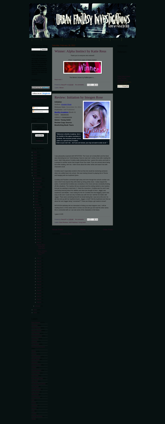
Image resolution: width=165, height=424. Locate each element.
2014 (35, 170)
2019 (35, 155)
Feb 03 (39, 296)
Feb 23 (39, 227)
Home (36, 39)
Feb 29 (39, 210)
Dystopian (35, 362)
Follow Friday (36, 373)
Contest (34, 413)
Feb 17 (39, 258)
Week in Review (36, 330)
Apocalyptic (35, 386)
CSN (33, 411)
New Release (36, 333)
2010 (35, 312)
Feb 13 (39, 270)
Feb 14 (39, 267)
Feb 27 (39, 216)
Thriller (34, 419)
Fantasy (34, 354)
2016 (35, 164)
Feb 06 (39, 290)
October (38, 184)
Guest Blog (35, 339)
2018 (35, 158)
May (36, 199)
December (38, 178)
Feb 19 (39, 239)
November (38, 181)
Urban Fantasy (36, 328)
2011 (35, 310)
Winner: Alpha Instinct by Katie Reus (80, 51)
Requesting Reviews (51, 39)
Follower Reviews (37, 416)
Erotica (34, 403)
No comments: (79, 85)
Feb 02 (39, 299)
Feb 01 (39, 302)
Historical (34, 405)
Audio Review (36, 397)
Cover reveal (35, 359)
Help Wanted (35, 392)
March (37, 204)
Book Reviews (63, 222)
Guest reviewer (36, 389)
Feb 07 (39, 287)
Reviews (116, 39)
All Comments (38, 111)
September (38, 187)
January (38, 306)
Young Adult (82, 222)
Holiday (34, 367)
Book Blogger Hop (37, 378)
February (38, 207)
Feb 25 (39, 222)
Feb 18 (39, 242)
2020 (35, 152)
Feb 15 (39, 264)
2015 (35, 167)
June (37, 196)
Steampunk (35, 394)
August (37, 190)
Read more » (58, 79)
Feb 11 (39, 276)
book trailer (35, 375)
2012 (35, 175)
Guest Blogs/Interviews (87, 39)
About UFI (68, 39)
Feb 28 (39, 213)
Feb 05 (39, 293)
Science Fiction (36, 365)
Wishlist (104, 39)
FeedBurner (39, 141)
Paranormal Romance (38, 347)
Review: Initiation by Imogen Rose (79, 97)
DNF (33, 400)
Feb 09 (39, 281)
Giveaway (34, 325)
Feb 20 (39, 236)
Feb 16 (39, 261)
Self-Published (73, 222)
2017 (35, 161)
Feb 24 (39, 225)
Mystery (34, 408)
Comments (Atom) (66, 234)
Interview (34, 341)
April (36, 201)
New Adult (35, 381)
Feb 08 (39, 284)
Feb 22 (39, 230)
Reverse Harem (36, 370)
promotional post (37, 336)
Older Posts (108, 229)
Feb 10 (39, 279)
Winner (61, 88)
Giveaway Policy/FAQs (38, 384)
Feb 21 (39, 233)
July (36, 193)
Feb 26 (39, 219)
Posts (35, 108)
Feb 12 (39, 273)
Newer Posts (57, 229)
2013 (35, 173)
